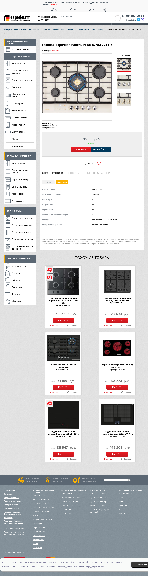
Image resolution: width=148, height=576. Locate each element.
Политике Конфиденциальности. (90, 566)
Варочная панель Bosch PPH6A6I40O (63, 366)
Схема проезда (66, 17)
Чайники (16, 280)
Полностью (62, 182)
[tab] (53, 173)
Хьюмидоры (18, 194)
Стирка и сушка (14, 211)
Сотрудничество (11, 508)
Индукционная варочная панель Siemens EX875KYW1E (117, 432)
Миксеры (16, 301)
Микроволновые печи (20, 95)
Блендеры (17, 287)
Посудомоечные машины (20, 71)
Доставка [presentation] (73, 173)
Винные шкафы (19, 186)
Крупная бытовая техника (19, 156)
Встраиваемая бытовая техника (62, 30)
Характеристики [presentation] (52, 173)
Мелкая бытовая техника (18, 259)
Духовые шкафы (20, 49)
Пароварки (17, 103)
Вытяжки (16, 87)
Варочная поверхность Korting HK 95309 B (117, 366)
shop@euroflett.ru (129, 20)
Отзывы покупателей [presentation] (96, 173)
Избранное (79, 10)
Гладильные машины (22, 239)
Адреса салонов (73, 3)
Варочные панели (86, 30)
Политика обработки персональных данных (14, 522)
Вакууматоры (18, 132)
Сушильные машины (22, 225)
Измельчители (19, 266)
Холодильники (19, 63)
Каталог (42, 30)
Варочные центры (21, 179)
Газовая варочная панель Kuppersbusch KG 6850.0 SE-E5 (63, 301)
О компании (48, 3)
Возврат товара (11, 505)
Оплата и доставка (90, 3)
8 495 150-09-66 (133, 15)
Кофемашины (19, 110)
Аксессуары (18, 201)
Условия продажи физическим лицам (13, 513)
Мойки (15, 139)
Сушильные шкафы (21, 232)
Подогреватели (19, 117)
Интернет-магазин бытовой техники (20, 30)
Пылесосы (17, 273)
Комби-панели (19, 124)
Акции (54, 5)
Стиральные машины (22, 80)
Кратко (48, 182)
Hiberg (100, 30)
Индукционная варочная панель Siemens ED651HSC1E (63, 432)
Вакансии (8, 517)
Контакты (59, 3)
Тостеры (16, 294)
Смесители (17, 146)
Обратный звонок (118, 18)
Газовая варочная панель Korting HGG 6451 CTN (117, 299)
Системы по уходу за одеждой (22, 247)
